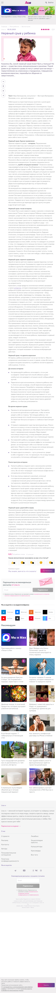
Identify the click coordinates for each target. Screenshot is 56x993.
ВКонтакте (21, 612)
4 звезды (47, 29)
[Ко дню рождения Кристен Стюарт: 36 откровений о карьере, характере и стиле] (14, 666)
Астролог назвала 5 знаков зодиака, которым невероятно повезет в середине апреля (41, 679)
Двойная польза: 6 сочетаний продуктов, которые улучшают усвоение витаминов (13, 706)
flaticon (32, 907)
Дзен (19, 618)
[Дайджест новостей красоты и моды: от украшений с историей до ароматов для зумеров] (42, 693)
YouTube (6, 618)
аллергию (17, 288)
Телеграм (7, 612)
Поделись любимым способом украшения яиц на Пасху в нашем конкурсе (14, 17)
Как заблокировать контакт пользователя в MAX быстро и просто (41, 790)
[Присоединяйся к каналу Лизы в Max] (14, 637)
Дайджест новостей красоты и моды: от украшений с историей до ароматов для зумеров (41, 707)
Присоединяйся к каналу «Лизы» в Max (40, 16)
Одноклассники (35, 612)
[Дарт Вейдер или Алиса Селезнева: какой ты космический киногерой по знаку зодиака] (42, 637)
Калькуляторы (36, 846)
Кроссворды (36, 850)
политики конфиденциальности (12, 595)
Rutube (48, 612)
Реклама (4, 840)
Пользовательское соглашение (8, 854)
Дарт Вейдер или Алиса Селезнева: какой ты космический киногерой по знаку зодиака (40, 651)
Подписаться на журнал (9, 826)
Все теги (34, 855)
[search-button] (46, 2)
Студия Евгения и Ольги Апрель (32, 905)
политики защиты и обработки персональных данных (16, 989)
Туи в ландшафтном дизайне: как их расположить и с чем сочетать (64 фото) (13, 762)
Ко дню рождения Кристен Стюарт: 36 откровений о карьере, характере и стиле (12, 679)
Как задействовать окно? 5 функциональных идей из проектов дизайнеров (40, 762)
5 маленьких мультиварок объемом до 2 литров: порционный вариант (11, 790)
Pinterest (34, 618)
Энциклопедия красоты (37, 841)
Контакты (5, 844)
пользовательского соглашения (41, 594)
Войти (50, 2)
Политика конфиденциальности (10, 860)
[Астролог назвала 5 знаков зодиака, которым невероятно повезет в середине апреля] (42, 666)
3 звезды (45, 29)
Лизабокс (35, 836)
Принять (46, 985)
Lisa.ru (3, 29)
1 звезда (42, 29)
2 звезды (43, 29)
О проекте (5, 836)
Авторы (4, 848)
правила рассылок (25, 595)
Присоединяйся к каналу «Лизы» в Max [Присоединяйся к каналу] (11, 649)
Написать (48, 571)
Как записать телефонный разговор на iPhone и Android (40, 734)
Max (47, 618)
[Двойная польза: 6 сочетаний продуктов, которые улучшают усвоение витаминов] (14, 693)
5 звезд (49, 29)
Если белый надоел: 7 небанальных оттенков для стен (12, 735)
